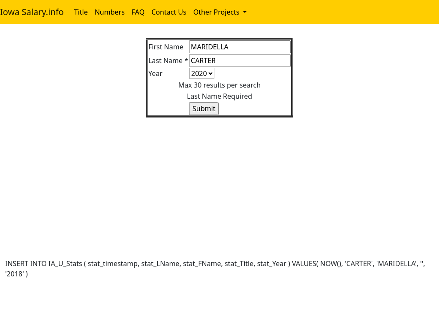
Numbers (110, 12)
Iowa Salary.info (32, 12)
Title (81, 12)
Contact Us (168, 12)
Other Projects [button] (217, 12)
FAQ (138, 12)
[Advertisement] (219, 178)
